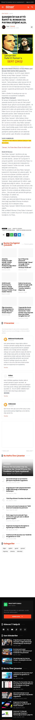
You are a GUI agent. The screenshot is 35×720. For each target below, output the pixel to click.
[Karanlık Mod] (28, 7)
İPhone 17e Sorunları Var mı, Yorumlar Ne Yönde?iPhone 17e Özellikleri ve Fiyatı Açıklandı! (23, 684)
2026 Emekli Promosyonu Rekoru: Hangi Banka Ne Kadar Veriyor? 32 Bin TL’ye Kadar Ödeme (9, 287)
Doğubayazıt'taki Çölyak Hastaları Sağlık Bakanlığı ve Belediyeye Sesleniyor (18, 489)
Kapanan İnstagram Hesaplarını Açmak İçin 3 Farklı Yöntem (17, 526)
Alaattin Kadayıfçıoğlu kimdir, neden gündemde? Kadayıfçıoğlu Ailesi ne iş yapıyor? (9, 263)
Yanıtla (6, 367)
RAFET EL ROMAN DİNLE (8, 230)
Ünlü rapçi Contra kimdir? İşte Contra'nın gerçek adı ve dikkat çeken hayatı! (17, 516)
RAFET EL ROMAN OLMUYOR (24, 230)
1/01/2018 (10, 406)
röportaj (5, 551)
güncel (23, 548)
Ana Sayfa (5, 13)
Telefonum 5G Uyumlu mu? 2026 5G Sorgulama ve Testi (18, 535)
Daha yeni (6, 451)
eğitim (10, 548)
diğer (4, 548)
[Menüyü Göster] (2, 7)
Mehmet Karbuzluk (15, 339)
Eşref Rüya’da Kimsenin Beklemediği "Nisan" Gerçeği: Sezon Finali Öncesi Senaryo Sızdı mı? (25, 263)
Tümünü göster (28, 244)
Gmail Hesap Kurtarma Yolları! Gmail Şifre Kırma (22, 659)
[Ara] (32, 7)
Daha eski (29, 451)
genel (11, 13)
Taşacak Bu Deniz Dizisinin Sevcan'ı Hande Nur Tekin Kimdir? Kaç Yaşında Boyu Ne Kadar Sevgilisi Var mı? (25, 312)
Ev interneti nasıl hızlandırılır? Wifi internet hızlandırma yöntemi (18, 507)
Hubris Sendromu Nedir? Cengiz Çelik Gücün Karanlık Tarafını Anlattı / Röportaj (25, 286)
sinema (12, 551)
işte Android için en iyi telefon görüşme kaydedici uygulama (17, 479)
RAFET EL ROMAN (17, 228)
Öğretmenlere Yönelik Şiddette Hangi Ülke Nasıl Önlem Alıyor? (8, 310)
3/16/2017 (11, 377)
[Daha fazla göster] (23, 234)
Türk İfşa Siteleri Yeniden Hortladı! (18, 498)
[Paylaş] (31, 27)
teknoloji (19, 551)
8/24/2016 (11, 340)
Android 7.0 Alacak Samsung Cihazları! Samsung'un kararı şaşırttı (23, 713)
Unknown (12, 404)
